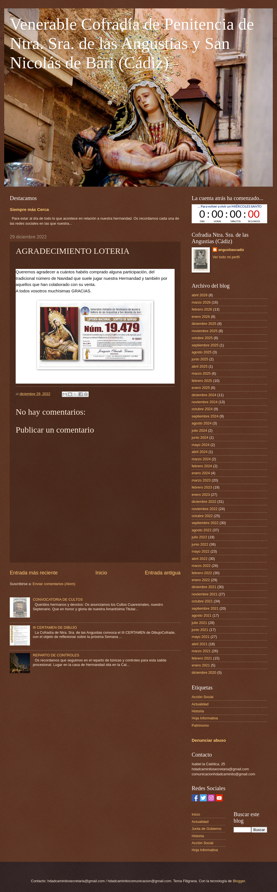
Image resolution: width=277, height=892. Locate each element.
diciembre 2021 (204, 587)
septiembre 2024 (205, 416)
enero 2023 (201, 494)
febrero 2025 (202, 381)
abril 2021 (200, 644)
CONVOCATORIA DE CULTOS (58, 599)
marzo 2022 (201, 566)
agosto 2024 (202, 423)
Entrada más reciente (34, 573)
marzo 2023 (201, 480)
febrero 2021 (202, 658)
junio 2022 (200, 544)
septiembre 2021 (205, 608)
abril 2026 (200, 295)
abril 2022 (200, 559)
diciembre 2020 (204, 672)
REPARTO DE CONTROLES (56, 655)
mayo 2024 (201, 445)
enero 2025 (201, 388)
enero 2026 (201, 316)
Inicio (101, 573)
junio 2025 (200, 359)
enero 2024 (201, 473)
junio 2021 (200, 630)
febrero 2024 (202, 466)
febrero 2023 (202, 487)
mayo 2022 (201, 551)
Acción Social (202, 697)
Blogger (239, 881)
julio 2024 (199, 430)
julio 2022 (199, 537)
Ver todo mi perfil (226, 257)
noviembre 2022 (204, 509)
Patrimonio (200, 725)
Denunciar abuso (209, 740)
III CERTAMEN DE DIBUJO (55, 627)
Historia (198, 711)
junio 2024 (200, 437)
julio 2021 (199, 623)
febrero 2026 (202, 309)
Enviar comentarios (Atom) (54, 584)
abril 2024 (200, 452)
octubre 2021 (202, 601)
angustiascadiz (231, 250)
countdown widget (229, 213)
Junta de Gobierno (206, 829)
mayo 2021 (201, 637)
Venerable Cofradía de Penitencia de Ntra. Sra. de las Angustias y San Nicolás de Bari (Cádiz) (132, 43)
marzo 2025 (201, 373)
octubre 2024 (202, 409)
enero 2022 (201, 580)
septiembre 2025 (205, 345)
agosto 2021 (202, 615)
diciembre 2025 (204, 323)
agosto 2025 (202, 352)
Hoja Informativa (205, 718)
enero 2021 (201, 665)
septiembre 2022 (205, 523)
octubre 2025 (202, 338)
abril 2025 (200, 366)
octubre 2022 (202, 516)
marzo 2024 (201, 459)
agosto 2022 (202, 530)
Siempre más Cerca (29, 209)
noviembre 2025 (204, 331)
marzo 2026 (201, 302)
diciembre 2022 (204, 501)
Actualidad (200, 704)
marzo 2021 (201, 651)
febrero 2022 (202, 573)
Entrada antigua (162, 573)
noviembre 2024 (204, 402)
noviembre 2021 (204, 594)
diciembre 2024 (204, 395)
